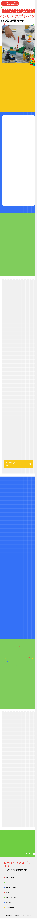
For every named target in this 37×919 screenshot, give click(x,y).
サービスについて (11, 898)
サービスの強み (11, 878)
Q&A (7, 893)
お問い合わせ (10, 908)
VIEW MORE (28, 854)
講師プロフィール (11, 888)
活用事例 (8, 903)
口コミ (8, 883)
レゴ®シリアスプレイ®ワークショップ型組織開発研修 (10, 3)
